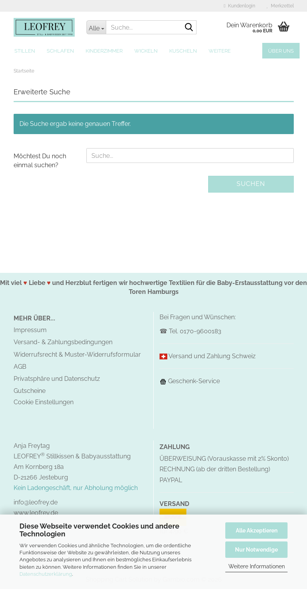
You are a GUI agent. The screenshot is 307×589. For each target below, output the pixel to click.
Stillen (24, 51)
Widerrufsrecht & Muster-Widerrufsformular (77, 354)
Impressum (30, 330)
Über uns (281, 51)
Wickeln (146, 51)
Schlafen (60, 51)
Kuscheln (183, 51)
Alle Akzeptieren (256, 530)
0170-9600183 (200, 331)
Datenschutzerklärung (45, 574)
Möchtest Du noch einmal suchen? (40, 160)
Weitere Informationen (256, 566)
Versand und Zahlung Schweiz (212, 356)
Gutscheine (30, 390)
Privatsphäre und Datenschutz (57, 378)
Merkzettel (280, 6)
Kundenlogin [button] (239, 6)
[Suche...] (96, 27)
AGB (20, 366)
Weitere (220, 51)
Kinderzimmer (104, 51)
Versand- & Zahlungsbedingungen (63, 342)
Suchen (251, 183)
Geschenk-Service (190, 381)
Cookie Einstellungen (44, 402)
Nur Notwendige (256, 550)
